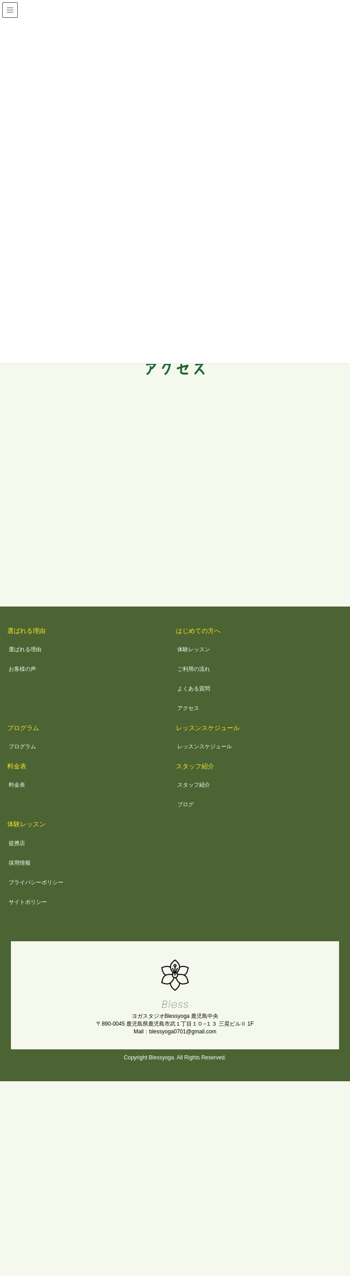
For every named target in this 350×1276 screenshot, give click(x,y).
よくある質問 (193, 688)
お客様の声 (22, 669)
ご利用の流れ (193, 669)
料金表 (16, 766)
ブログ (185, 804)
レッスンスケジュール (208, 727)
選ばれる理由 (26, 630)
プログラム (23, 727)
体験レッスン (193, 649)
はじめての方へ (198, 630)
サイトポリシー (28, 902)
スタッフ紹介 (195, 766)
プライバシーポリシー (36, 882)
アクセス (188, 708)
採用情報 (20, 863)
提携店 (17, 843)
